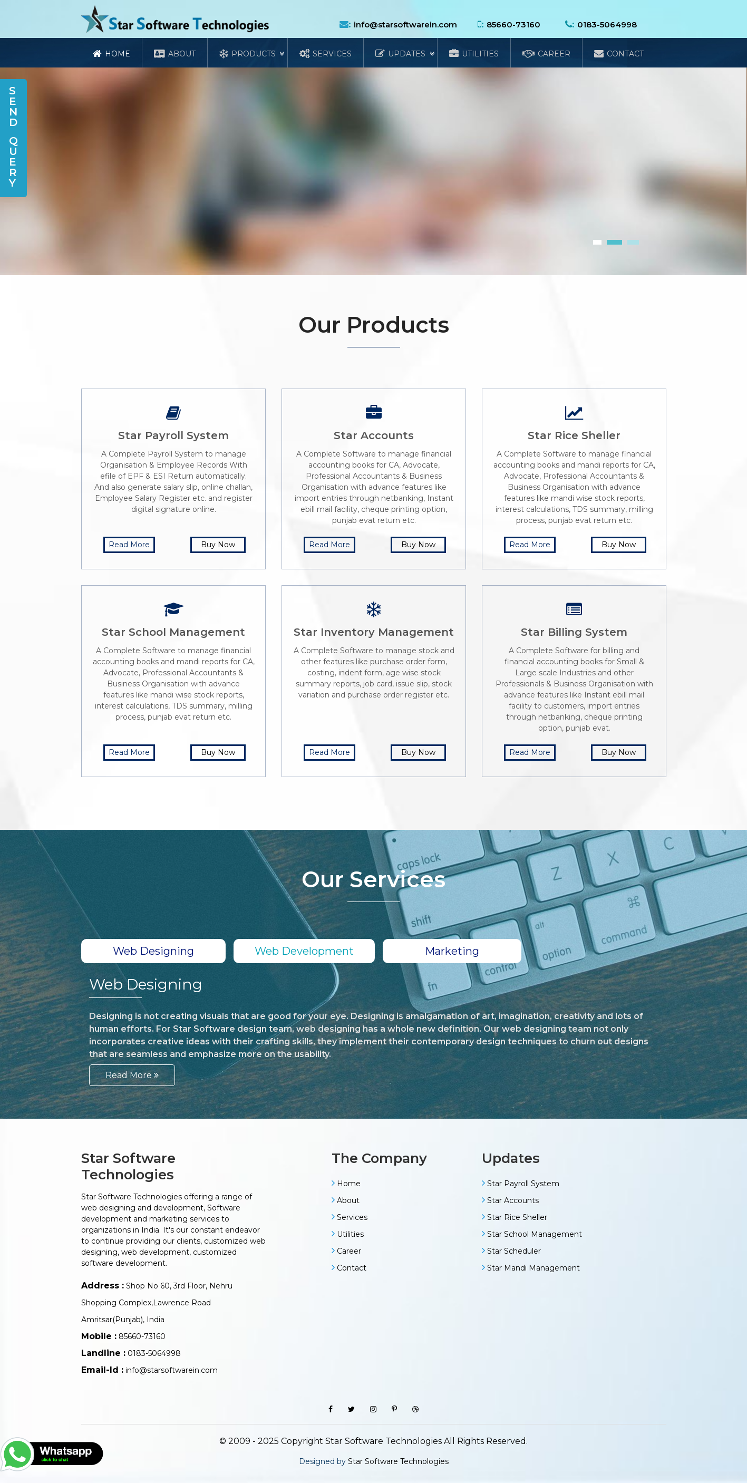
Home (111, 54)
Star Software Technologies (398, 1461)
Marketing (452, 951)
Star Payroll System (523, 1183)
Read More (128, 544)
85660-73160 (513, 25)
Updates (400, 54)
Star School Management (534, 1234)
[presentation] (1, 281)
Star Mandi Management (533, 1268)
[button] (597, 242)
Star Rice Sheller (517, 1217)
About (175, 54)
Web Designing (153, 951)
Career (546, 54)
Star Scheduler (514, 1251)
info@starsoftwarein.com (405, 25)
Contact (619, 54)
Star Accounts (513, 1200)
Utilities (474, 54)
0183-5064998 (607, 25)
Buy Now (218, 544)
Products (247, 54)
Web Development (304, 951)
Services (325, 54)
